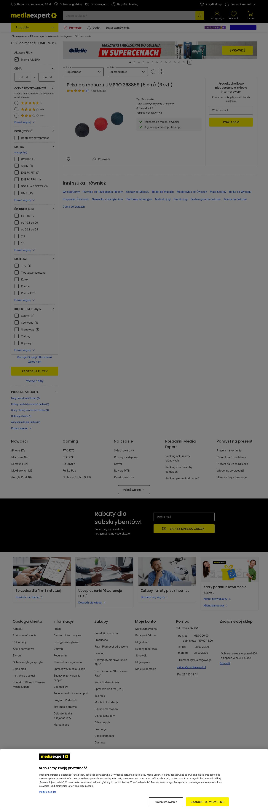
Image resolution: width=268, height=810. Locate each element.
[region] (134, 779)
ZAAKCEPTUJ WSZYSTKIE (207, 802)
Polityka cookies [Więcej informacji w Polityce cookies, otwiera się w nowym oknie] (47, 791)
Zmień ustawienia (166, 802)
